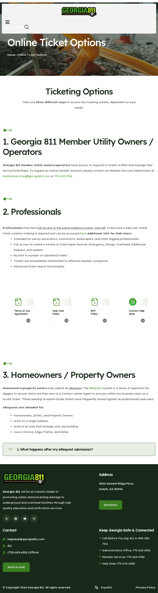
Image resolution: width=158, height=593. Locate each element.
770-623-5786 (63, 176)
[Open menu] (7, 22)
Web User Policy (59, 312)
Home (11, 55)
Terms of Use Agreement (21, 312)
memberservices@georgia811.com (26, 176)
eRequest (95, 388)
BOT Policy (96, 312)
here (83, 233)
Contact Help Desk (136, 312)
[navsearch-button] (26, 28)
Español (17, 27)
